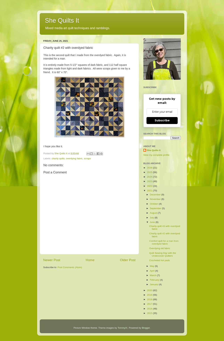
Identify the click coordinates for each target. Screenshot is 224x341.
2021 (150, 190)
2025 (150, 172)
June (153, 222)
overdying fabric (74, 158)
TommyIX (122, 328)
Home (90, 260)
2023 (150, 181)
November (155, 199)
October (154, 204)
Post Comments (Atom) (70, 267)
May (152, 266)
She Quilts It (62, 20)
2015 (150, 313)
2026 (150, 167)
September (156, 208)
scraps (87, 158)
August (154, 213)
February (155, 280)
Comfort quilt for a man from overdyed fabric (164, 242)
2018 (150, 299)
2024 (150, 176)
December (155, 194)
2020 (150, 290)
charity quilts (58, 158)
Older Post (128, 260)
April (152, 270)
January (154, 284)
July (152, 217)
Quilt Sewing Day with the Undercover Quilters (162, 254)
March (153, 275)
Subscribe (162, 120)
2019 (150, 295)
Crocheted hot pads (159, 260)
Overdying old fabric (159, 248)
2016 (150, 308)
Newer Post (51, 260)
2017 (150, 304)
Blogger (146, 328)
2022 (150, 186)
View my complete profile (156, 155)
